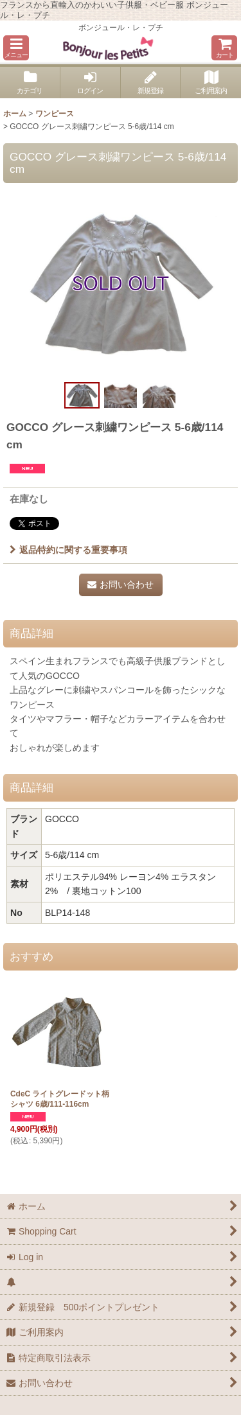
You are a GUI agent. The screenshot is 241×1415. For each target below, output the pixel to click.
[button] (16, 47)
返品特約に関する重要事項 (68, 550)
